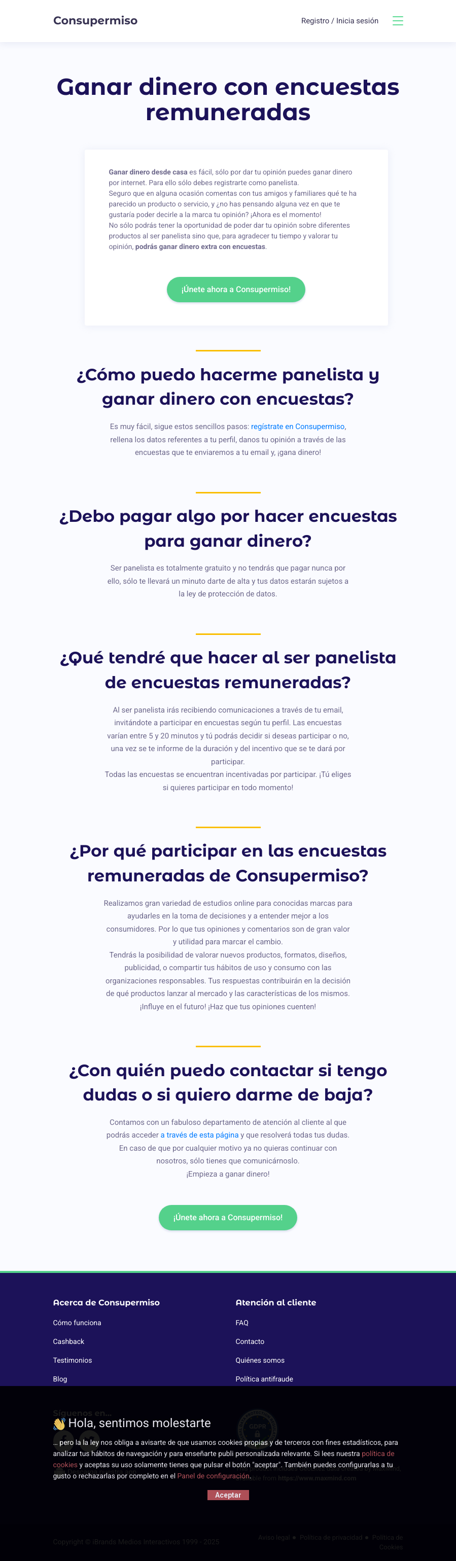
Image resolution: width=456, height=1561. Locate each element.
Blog (60, 1379)
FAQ (242, 1323)
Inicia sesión (357, 20)
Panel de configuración (214, 1476)
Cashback (69, 1342)
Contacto (250, 1342)
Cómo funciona (77, 1323)
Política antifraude (264, 1379)
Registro (316, 20)
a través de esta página (200, 1135)
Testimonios (72, 1361)
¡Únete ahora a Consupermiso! (236, 289)
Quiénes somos (260, 1361)
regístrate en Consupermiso (297, 426)
